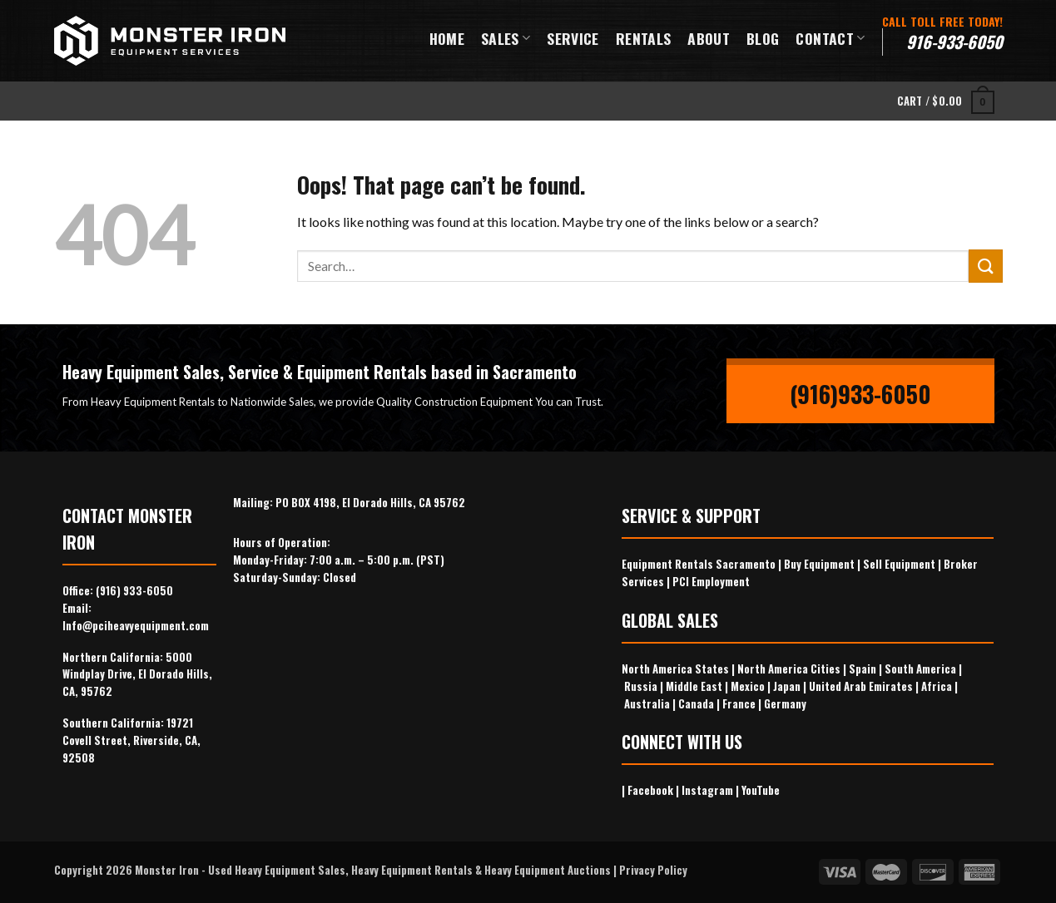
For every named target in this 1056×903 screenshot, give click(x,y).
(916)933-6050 (860, 394)
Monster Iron (167, 869)
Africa (936, 686)
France (739, 703)
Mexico (748, 686)
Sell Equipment (899, 563)
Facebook (650, 790)
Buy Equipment (819, 563)
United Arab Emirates (861, 686)
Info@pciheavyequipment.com (135, 625)
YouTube (760, 790)
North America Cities (788, 668)
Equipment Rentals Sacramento (699, 563)
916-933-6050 (954, 41)
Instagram (707, 790)
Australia (647, 703)
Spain (862, 668)
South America (920, 668)
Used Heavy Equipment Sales (276, 869)
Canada (696, 703)
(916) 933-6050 (134, 590)
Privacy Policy (653, 869)
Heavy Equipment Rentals (412, 869)
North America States (675, 668)
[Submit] (985, 265)
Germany (785, 703)
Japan (787, 686)
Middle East (694, 686)
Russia (640, 686)
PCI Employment (711, 581)
